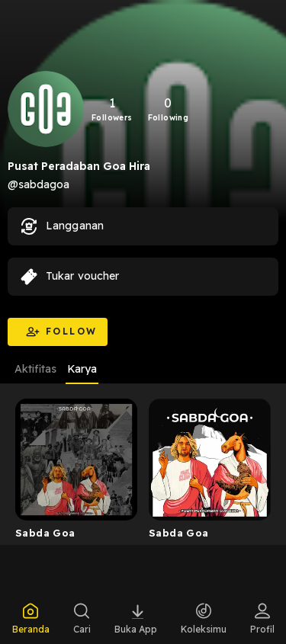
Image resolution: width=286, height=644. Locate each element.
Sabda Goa (45, 533)
